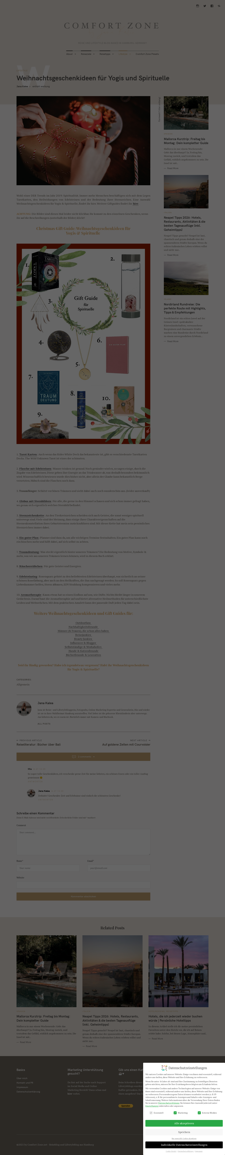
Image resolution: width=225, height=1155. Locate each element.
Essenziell (157, 1112)
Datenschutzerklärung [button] (186, 1151)
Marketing (181, 1112)
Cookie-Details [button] (171, 1151)
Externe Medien (207, 1112)
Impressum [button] (199, 1151)
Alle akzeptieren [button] (184, 1123)
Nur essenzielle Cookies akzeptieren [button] (184, 1138)
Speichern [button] (184, 1132)
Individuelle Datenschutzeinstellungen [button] (184, 1145)
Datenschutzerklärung (168, 1103)
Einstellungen (151, 1105)
